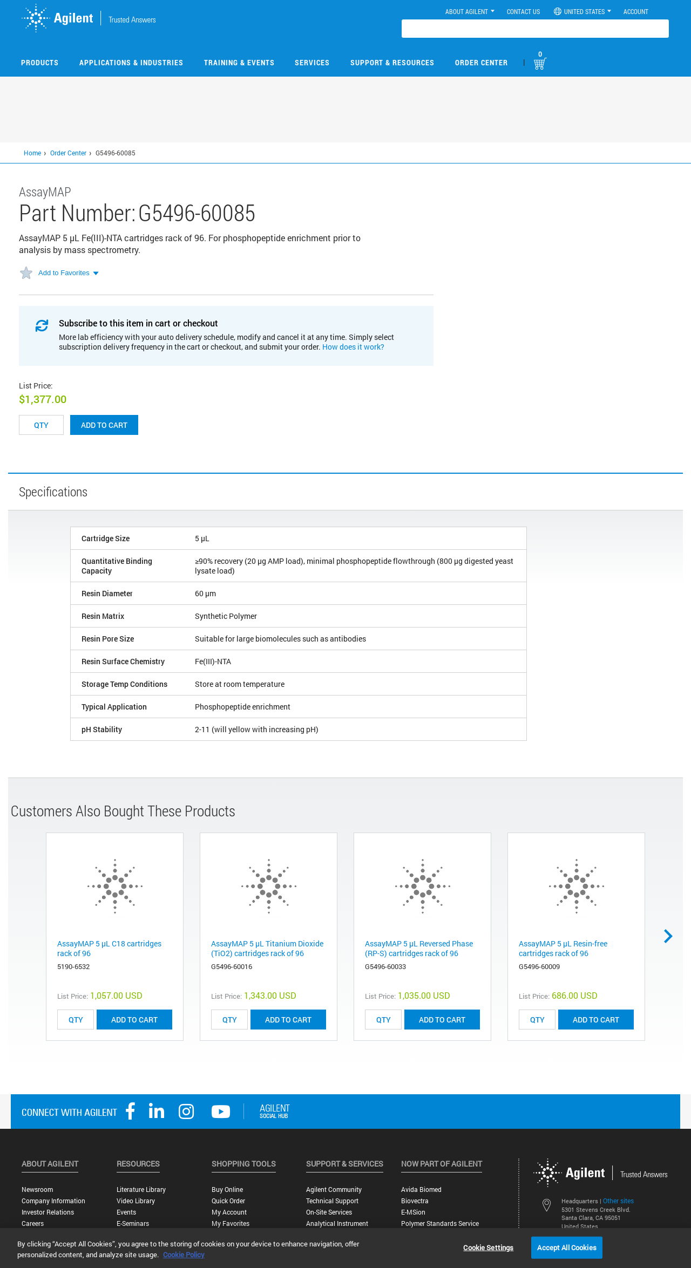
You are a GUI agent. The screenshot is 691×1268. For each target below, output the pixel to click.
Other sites (618, 1200)
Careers (33, 1223)
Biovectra (415, 1201)
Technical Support (332, 1201)
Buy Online (227, 1189)
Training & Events (239, 62)
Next (672, 936)
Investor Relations (48, 1212)
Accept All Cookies (566, 1247)
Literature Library (141, 1189)
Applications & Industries (131, 62)
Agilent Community (334, 1189)
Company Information (53, 1201)
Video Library (136, 1201)
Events (126, 1212)
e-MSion (413, 1212)
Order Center (481, 62)
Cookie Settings (488, 1247)
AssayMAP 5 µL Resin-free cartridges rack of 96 (563, 948)
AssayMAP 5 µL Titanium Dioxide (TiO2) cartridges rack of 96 (267, 948)
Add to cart (104, 425)
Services (312, 62)
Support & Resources (392, 62)
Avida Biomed (421, 1189)
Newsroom (37, 1189)
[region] (345, 1248)
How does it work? (353, 347)
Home (32, 152)
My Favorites (230, 1223)
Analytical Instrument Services (337, 1227)
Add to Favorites (64, 273)
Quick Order (228, 1201)
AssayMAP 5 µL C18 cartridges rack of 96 (109, 948)
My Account (229, 1212)
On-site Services (329, 1212)
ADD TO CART (134, 1019)
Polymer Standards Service (440, 1223)
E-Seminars (133, 1223)
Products (40, 62)
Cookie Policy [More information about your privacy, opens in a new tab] (184, 1254)
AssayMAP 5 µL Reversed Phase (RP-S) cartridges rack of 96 (419, 948)
